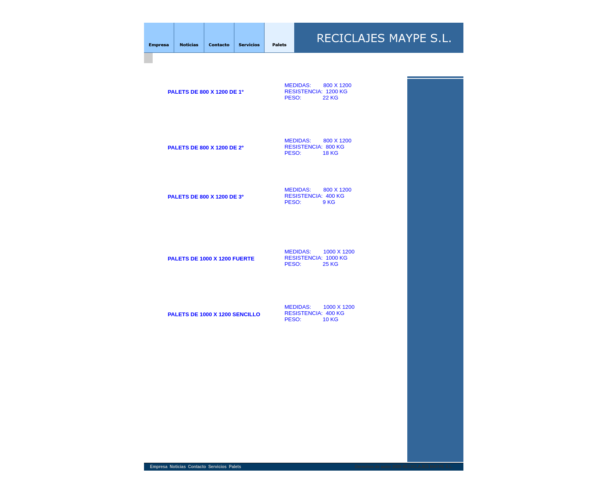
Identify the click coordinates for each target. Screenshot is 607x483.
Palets (235, 466)
